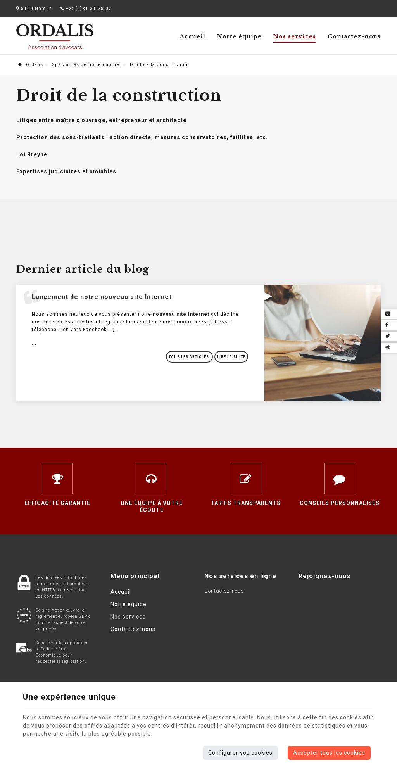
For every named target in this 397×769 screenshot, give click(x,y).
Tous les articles (189, 357)
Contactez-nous (354, 36)
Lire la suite (231, 357)
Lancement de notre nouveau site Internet (102, 297)
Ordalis (30, 64)
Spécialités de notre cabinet (86, 64)
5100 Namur (33, 8)
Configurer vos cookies (240, 753)
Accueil (192, 36)
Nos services (294, 36)
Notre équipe (239, 36)
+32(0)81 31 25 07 (86, 8)
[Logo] (55, 36)
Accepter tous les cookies (329, 753)
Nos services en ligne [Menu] (240, 576)
